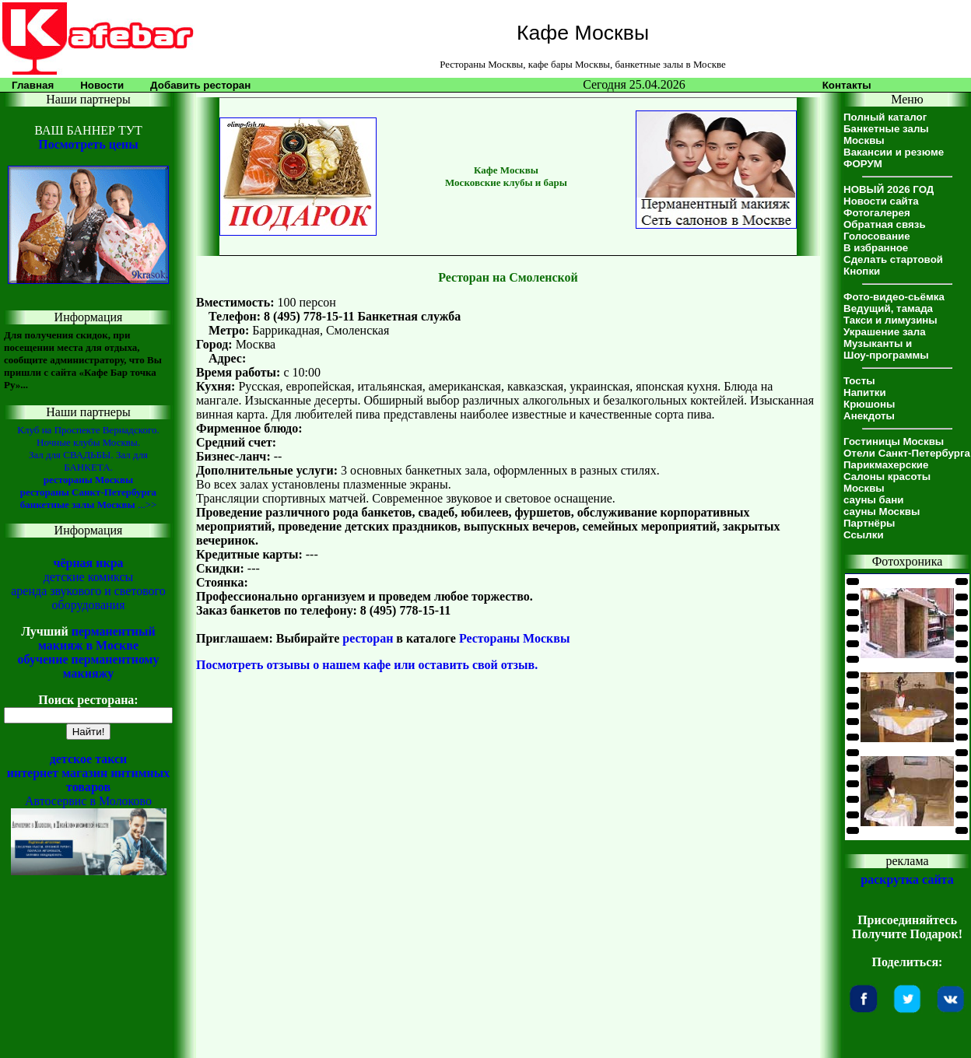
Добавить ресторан (200, 85)
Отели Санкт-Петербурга (906, 453)
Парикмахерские (885, 465)
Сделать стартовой (893, 259)
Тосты (859, 381)
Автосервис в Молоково (88, 801)
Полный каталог (885, 117)
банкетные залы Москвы (77, 504)
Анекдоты (869, 416)
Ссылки (863, 535)
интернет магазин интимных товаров (88, 780)
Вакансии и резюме (893, 152)
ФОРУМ (862, 164)
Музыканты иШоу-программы (886, 349)
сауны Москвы (881, 511)
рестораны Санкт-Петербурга (88, 492)
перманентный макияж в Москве (97, 638)
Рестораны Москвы (514, 638)
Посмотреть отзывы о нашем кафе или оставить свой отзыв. (367, 664)
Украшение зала (884, 332)
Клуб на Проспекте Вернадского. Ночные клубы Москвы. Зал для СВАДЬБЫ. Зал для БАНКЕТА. (88, 448)
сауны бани (873, 500)
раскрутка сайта (907, 879)
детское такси (89, 758)
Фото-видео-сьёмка (894, 297)
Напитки (864, 392)
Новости (102, 85)
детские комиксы (89, 576)
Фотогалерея (876, 213)
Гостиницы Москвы (893, 441)
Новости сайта (881, 201)
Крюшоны (869, 404)
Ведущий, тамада (888, 308)
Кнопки (861, 271)
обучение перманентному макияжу (88, 666)
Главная (33, 85)
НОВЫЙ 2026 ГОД (888, 189)
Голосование (876, 236)
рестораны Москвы (88, 479)
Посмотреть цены (88, 144)
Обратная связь (884, 224)
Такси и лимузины (890, 320)
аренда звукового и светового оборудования (88, 597)
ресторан (367, 638)
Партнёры (869, 523)
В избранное (875, 248)
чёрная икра (88, 562)
